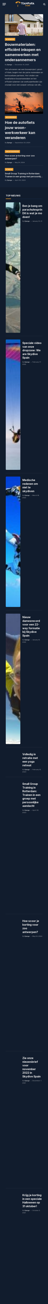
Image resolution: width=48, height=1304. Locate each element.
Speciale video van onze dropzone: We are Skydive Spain (31, 350)
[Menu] (4, 4)
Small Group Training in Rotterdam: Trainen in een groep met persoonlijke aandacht (24, 176)
